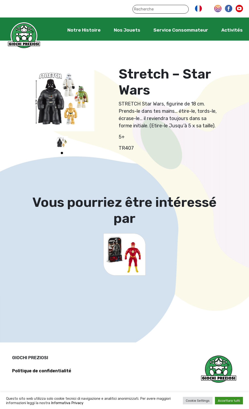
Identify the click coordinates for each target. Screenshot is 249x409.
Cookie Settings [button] (198, 400)
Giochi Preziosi (24, 35)
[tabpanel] (62, 142)
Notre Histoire (84, 30)
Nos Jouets (127, 30)
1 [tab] (61, 153)
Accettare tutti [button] (229, 400)
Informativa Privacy (67, 403)
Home (52, 30)
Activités (232, 30)
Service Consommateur (180, 30)
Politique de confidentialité (41, 371)
